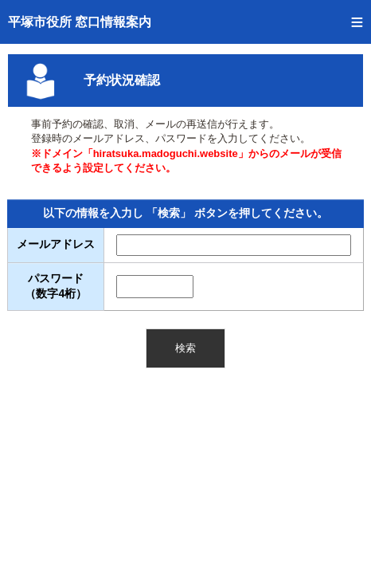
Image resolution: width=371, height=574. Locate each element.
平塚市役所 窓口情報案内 (79, 22)
